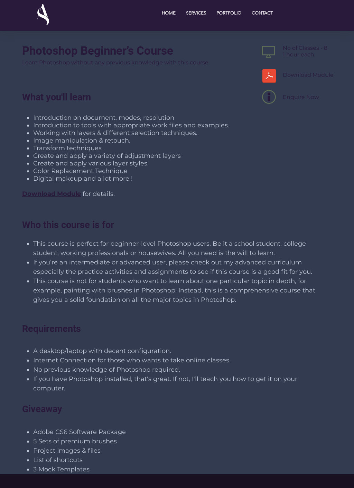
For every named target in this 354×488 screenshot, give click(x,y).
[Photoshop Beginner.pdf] (268, 76)
